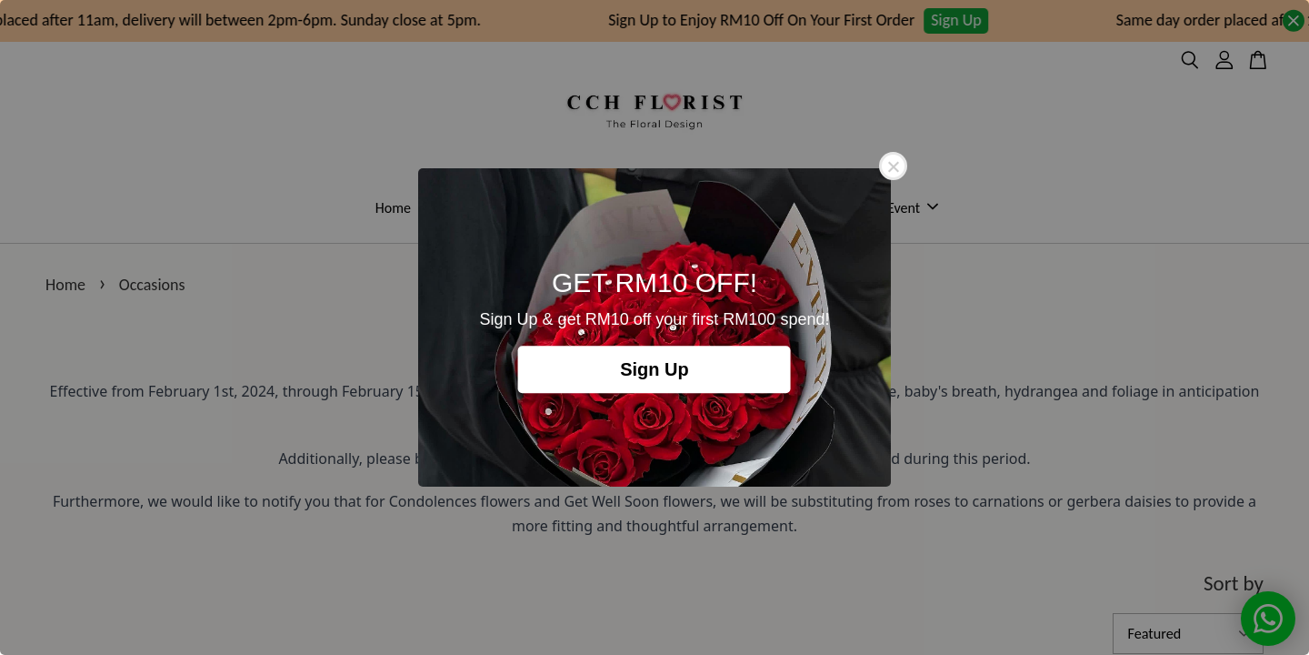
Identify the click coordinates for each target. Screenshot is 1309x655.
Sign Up (654, 369)
